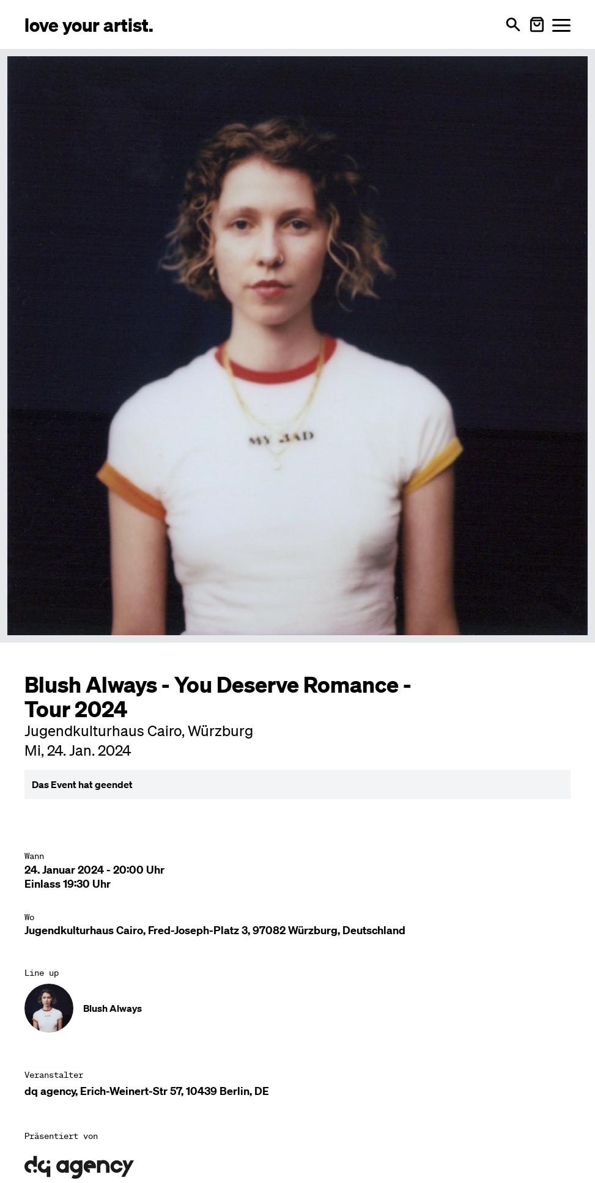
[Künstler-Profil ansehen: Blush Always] (297, 1008)
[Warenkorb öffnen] (537, 24)
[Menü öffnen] (561, 24)
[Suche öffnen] (513, 24)
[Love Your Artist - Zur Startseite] (88, 24)
